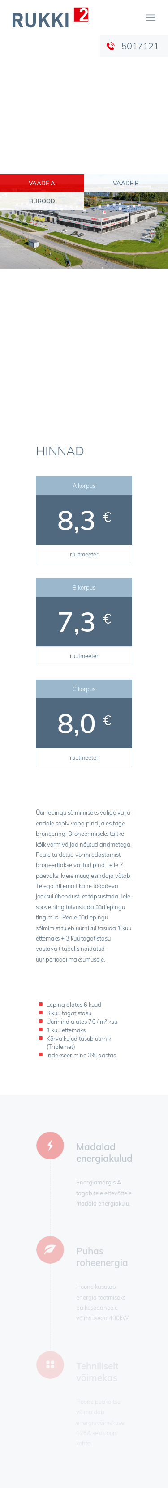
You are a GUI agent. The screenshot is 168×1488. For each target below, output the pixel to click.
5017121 (140, 45)
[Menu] (150, 17)
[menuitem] (150, 17)
